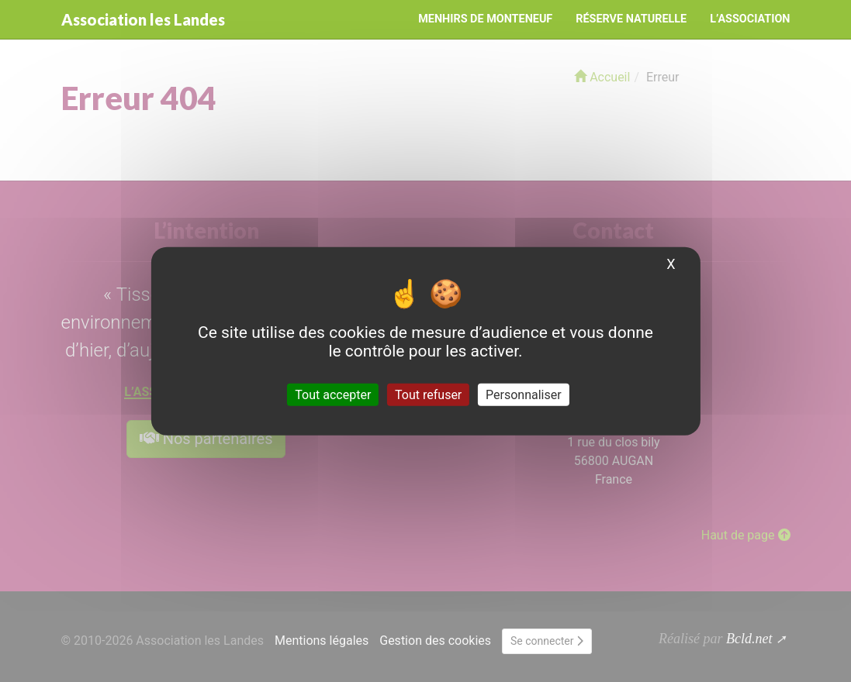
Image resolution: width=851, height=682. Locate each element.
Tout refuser (428, 394)
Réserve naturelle (631, 19)
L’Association (750, 19)
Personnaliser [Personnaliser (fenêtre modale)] (524, 394)
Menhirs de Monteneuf (485, 19)
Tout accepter (333, 394)
